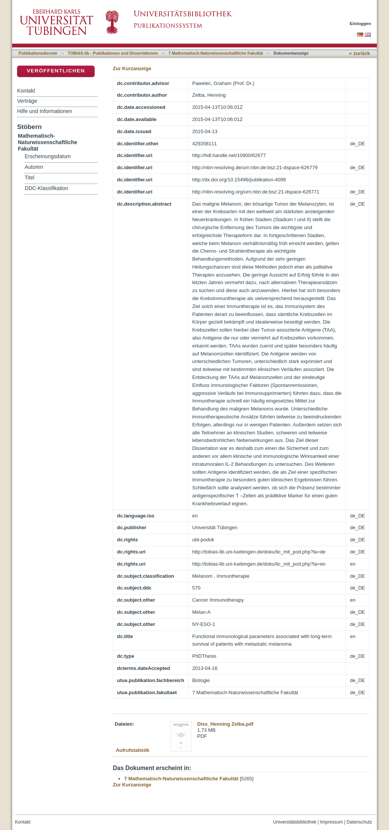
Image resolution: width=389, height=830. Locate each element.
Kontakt (26, 91)
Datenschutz (359, 822)
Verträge (27, 101)
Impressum (331, 822)
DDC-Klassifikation (46, 188)
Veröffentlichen (56, 71)
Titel (29, 178)
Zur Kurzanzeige (132, 68)
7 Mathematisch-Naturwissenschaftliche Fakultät (215, 53)
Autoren (34, 167)
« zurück (359, 53)
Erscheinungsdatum (48, 156)
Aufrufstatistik (132, 750)
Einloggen (361, 23)
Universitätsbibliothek (294, 822)
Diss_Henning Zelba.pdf (225, 724)
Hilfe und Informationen (44, 111)
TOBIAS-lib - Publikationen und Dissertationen (113, 53)
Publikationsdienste (38, 53)
